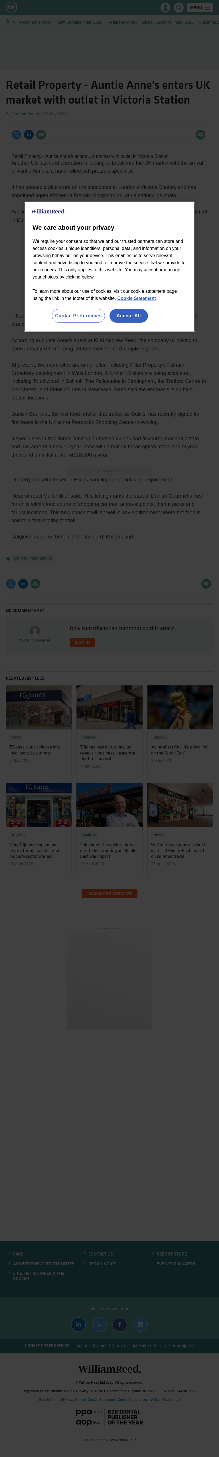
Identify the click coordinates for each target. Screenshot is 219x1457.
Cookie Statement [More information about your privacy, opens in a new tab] (136, 298)
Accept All (129, 315)
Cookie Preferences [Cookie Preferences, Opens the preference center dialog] (78, 315)
